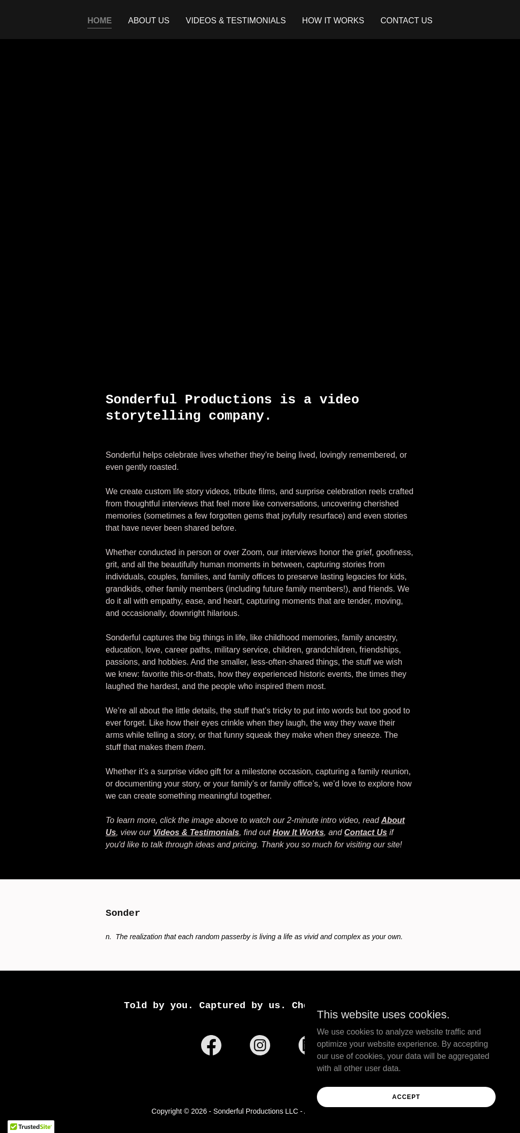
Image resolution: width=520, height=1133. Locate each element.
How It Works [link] (333, 20)
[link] (211, 1047)
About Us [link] (149, 20)
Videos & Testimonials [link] (236, 20)
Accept (406, 1096)
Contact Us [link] (406, 20)
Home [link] (99, 20)
